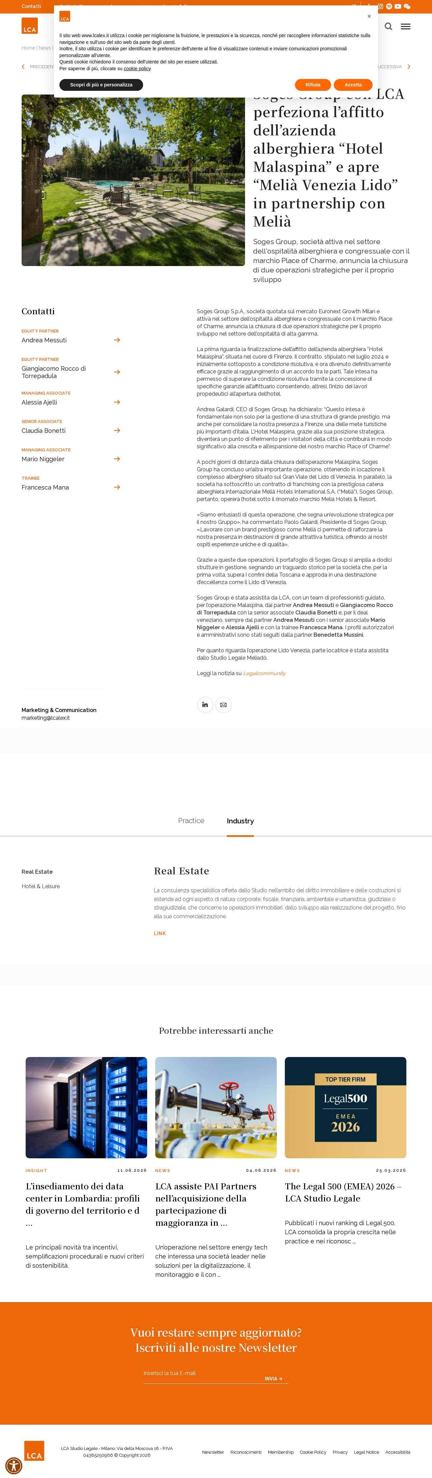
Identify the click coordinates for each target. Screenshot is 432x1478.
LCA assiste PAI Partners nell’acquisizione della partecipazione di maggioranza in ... (205, 1207)
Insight (37, 1174)
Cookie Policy (313, 1455)
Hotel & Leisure (44, 896)
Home (28, 48)
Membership (281, 1455)
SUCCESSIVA (388, 66)
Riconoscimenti (246, 1455)
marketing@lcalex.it (46, 718)
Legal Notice (366, 1455)
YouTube (398, 6)
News (45, 48)
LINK (160, 934)
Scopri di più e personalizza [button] (101, 84)
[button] (369, 16)
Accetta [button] (353, 84)
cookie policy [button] (137, 68)
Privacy (340, 1455)
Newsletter (213, 1455)
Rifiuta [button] (313, 84)
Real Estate (38, 874)
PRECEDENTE (44, 66)
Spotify (389, 5)
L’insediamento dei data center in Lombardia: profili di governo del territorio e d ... (83, 1207)
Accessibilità (397, 1455)
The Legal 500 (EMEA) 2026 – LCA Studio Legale (343, 1195)
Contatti (31, 6)
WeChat (407, 5)
